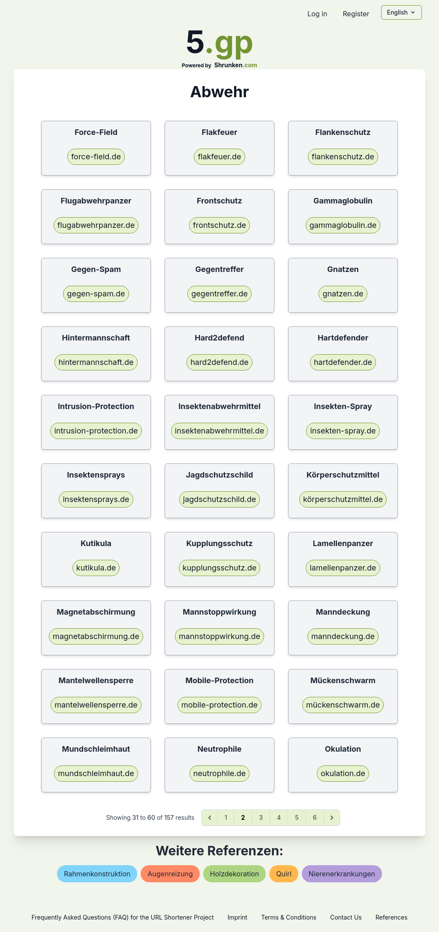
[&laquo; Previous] (209, 818)
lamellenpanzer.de (343, 567)
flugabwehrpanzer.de (96, 225)
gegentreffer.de (219, 293)
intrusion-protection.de (96, 430)
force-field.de (96, 156)
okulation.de (343, 773)
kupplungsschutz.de (219, 567)
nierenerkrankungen (342, 873)
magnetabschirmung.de (96, 636)
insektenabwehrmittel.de (219, 430)
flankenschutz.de (343, 156)
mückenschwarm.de (343, 704)
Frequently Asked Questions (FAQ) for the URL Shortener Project (122, 917)
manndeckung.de (343, 636)
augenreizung (170, 873)
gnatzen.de (342, 293)
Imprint (237, 917)
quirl (284, 873)
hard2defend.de (219, 362)
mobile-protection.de (219, 704)
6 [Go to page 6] (315, 817)
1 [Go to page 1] (226, 817)
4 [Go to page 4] (279, 817)
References (392, 917)
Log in (317, 13)
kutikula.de (96, 567)
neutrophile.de (219, 773)
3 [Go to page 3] (261, 817)
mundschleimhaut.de (96, 773)
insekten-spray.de (343, 430)
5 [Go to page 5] (296, 817)
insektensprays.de (96, 499)
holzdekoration (234, 873)
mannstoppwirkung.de (219, 636)
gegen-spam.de (96, 293)
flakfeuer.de (219, 156)
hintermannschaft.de (95, 362)
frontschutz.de (219, 225)
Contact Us (346, 917)
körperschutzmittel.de (343, 499)
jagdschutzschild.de (219, 499)
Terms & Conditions (288, 917)
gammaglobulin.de (343, 225)
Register (356, 13)
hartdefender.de (343, 362)
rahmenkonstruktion (97, 873)
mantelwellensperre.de (96, 704)
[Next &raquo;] (332, 818)
